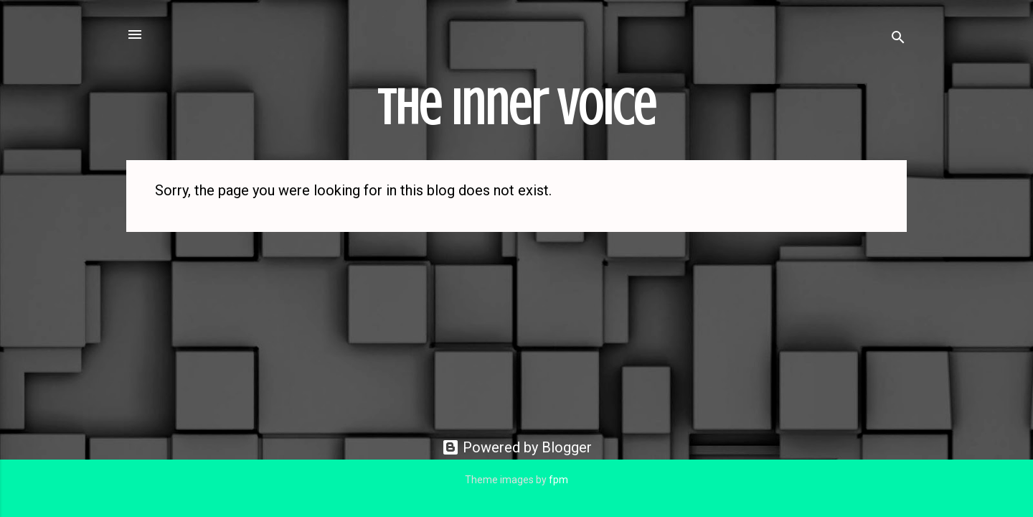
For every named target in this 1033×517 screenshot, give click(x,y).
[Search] (898, 39)
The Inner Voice (516, 108)
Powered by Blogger (517, 447)
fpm (558, 479)
